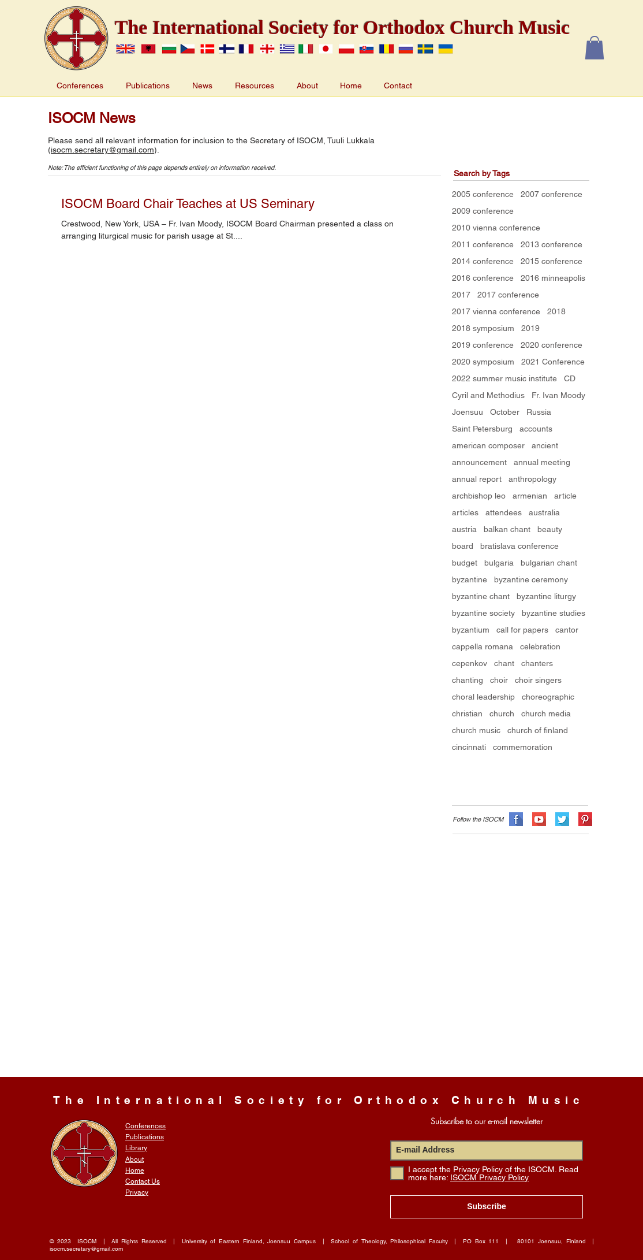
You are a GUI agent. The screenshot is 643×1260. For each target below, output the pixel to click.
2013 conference (551, 244)
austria (464, 529)
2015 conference (551, 261)
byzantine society (483, 613)
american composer (488, 445)
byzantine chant (481, 596)
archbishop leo (479, 495)
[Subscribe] (486, 1206)
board (462, 546)
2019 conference (483, 345)
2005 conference (483, 194)
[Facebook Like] (460, 769)
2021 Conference (553, 361)
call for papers (522, 629)
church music (476, 730)
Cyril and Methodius (488, 395)
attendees (503, 512)
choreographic (548, 696)
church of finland (537, 730)
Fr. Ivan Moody (558, 395)
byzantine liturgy (546, 596)
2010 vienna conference (496, 227)
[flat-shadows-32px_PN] (585, 819)
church (501, 713)
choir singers (538, 680)
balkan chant (507, 529)
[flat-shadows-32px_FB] (516, 819)
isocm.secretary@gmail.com (102, 149)
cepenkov (469, 663)
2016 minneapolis (553, 278)
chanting (467, 680)
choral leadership (483, 696)
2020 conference (551, 345)
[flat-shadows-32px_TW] (562, 819)
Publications (144, 1137)
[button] (594, 48)
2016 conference (483, 278)
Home (134, 1170)
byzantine (469, 579)
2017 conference (508, 294)
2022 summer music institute (504, 378)
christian (467, 713)
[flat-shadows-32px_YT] (539, 819)
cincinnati (469, 747)
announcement (479, 462)
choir (499, 680)
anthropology (532, 479)
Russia (538, 412)
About (134, 1159)
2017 (461, 294)
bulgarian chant (549, 562)
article (565, 495)
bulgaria (499, 562)
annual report (477, 479)
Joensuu (467, 412)
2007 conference (551, 194)
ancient (545, 445)
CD (569, 378)
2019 (530, 328)
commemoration (522, 747)
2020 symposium (483, 361)
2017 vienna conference (496, 311)
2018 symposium (483, 328)
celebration (540, 646)
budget (464, 562)
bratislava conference (519, 546)
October (504, 412)
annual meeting (542, 462)
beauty (549, 529)
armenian (530, 495)
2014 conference (483, 261)
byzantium (470, 629)
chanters (537, 663)
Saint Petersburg (482, 428)
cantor (566, 629)
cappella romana (482, 646)
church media (546, 713)
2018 (556, 311)
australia (544, 512)
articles (465, 512)
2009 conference (483, 210)
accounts (535, 428)
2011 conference (483, 244)
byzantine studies (553, 613)
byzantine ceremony (531, 579)
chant (504, 663)
